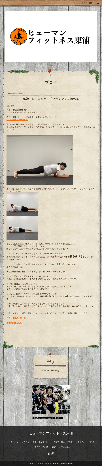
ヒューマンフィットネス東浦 (51, 433)
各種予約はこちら (14, 323)
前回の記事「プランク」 (17, 119)
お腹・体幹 (10, 106)
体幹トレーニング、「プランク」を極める (51, 99)
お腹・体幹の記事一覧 (16, 318)
